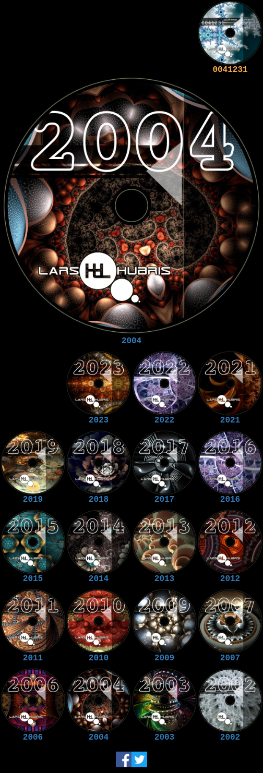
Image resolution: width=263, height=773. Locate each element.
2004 (131, 341)
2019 (33, 499)
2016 (230, 499)
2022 (164, 420)
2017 (164, 499)
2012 (230, 579)
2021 (230, 420)
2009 (164, 658)
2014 (99, 579)
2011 (33, 658)
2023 (99, 420)
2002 (230, 737)
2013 (164, 579)
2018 (99, 499)
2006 (33, 737)
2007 (230, 658)
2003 (164, 737)
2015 (33, 579)
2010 (99, 658)
